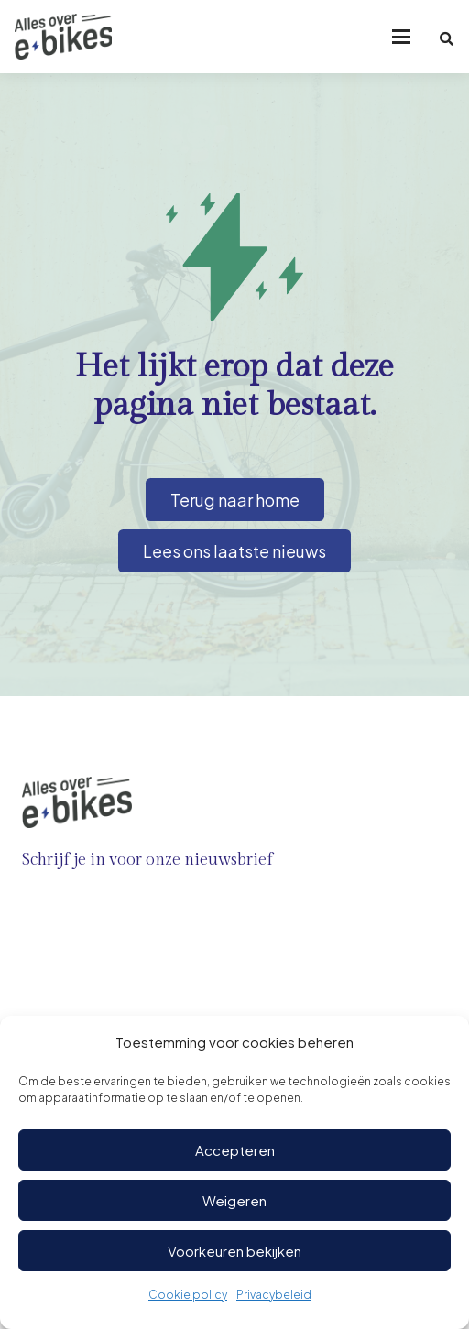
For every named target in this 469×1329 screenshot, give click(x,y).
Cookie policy (187, 1295)
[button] (401, 36)
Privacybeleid (273, 1295)
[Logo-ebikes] (63, 37)
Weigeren (234, 1200)
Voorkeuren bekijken (234, 1250)
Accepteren (235, 1150)
